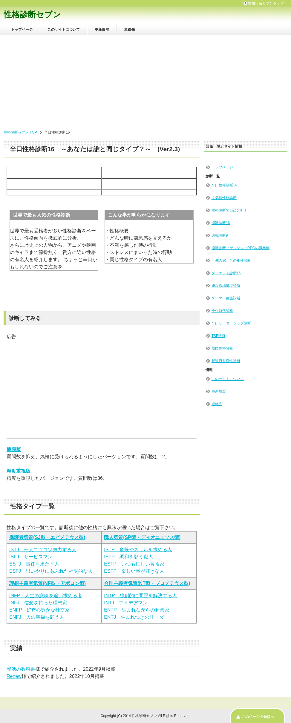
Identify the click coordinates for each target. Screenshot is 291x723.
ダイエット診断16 (226, 273)
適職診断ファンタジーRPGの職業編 (240, 248)
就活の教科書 (21, 669)
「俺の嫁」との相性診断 (231, 260)
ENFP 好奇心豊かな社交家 (39, 609)
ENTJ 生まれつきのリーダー (136, 617)
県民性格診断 (222, 348)
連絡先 (129, 29)
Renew (14, 676)
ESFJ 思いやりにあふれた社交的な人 (51, 571)
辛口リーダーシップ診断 (231, 323)
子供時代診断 (222, 311)
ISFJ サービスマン (31, 556)
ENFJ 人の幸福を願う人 (36, 617)
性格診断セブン (32, 14)
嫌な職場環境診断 (226, 286)
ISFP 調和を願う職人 (128, 556)
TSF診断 (219, 336)
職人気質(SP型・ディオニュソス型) (142, 537)
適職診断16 (221, 223)
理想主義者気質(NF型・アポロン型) (47, 583)
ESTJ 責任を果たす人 (34, 563)
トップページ (22, 29)
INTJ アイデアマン (126, 602)
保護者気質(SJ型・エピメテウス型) (47, 537)
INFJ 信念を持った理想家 (38, 602)
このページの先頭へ (258, 717)
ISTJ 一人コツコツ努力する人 (42, 549)
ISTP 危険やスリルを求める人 (138, 549)
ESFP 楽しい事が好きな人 (134, 571)
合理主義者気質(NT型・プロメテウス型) (147, 583)
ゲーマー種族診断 (226, 298)
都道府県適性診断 (226, 361)
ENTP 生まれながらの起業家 (136, 609)
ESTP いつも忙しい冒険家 (134, 563)
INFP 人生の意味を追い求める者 (45, 595)
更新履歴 (102, 29)
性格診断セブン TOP (20, 132)
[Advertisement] (145, 80)
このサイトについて (64, 29)
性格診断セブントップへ (267, 3)
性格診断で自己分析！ (229, 210)
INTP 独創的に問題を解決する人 (140, 595)
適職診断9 (220, 235)
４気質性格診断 (224, 198)
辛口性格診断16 (224, 185)
